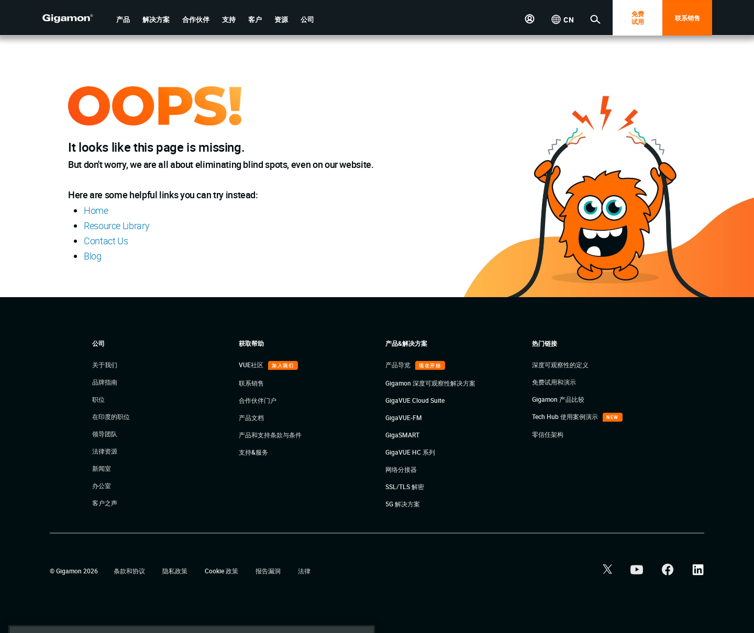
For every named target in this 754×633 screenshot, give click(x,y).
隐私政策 (175, 571)
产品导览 (398, 364)
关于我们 (104, 364)
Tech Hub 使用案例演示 (566, 416)
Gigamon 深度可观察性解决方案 (430, 383)
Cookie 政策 (222, 571)
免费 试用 (637, 17)
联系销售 (687, 18)
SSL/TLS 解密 (404, 486)
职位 (98, 399)
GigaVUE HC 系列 (410, 452)
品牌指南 (104, 382)
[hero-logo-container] (75, 19)
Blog (93, 256)
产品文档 (251, 417)
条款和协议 (130, 571)
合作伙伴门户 (257, 400)
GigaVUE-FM (403, 417)
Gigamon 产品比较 (558, 399)
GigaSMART (402, 435)
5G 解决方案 (402, 504)
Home (96, 210)
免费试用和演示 (554, 382)
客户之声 (104, 503)
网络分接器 (401, 469)
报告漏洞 (269, 571)
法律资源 (104, 451)
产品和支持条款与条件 (270, 435)
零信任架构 (547, 434)
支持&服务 (253, 452)
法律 (304, 571)
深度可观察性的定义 (560, 364)
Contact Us (106, 240)
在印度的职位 (111, 416)
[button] (123, 19)
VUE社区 (252, 364)
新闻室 (101, 468)
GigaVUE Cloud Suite (415, 400)
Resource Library (116, 225)
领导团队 (104, 433)
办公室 (101, 485)
